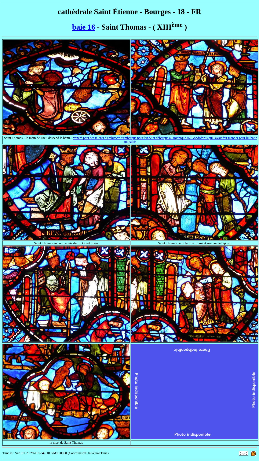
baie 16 (83, 27)
